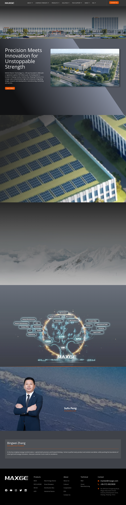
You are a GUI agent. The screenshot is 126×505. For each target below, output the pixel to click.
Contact (101, 477)
